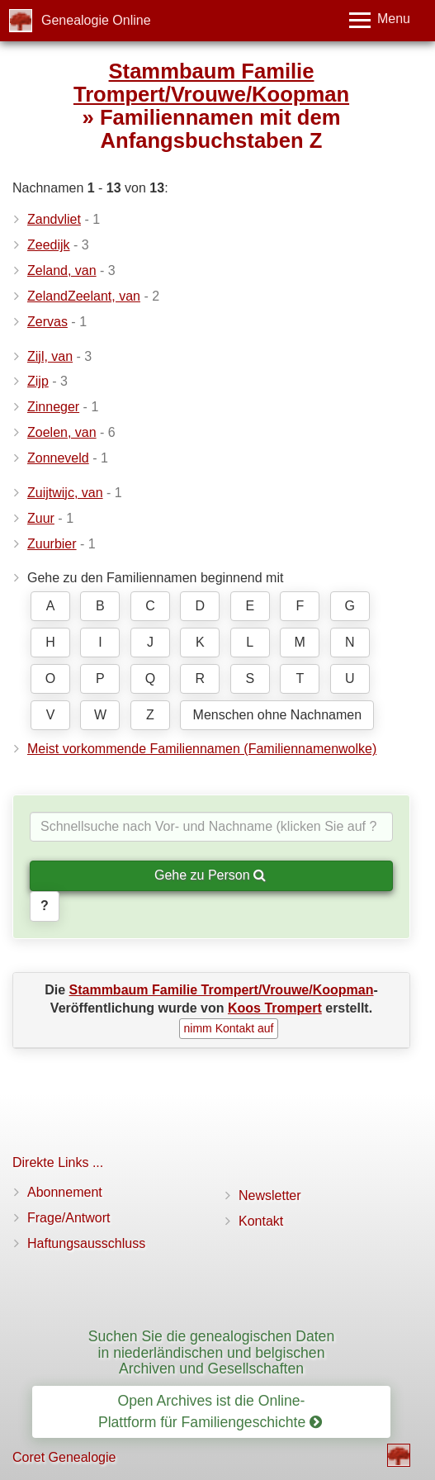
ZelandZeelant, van (83, 296)
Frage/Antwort (68, 1218)
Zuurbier (52, 544)
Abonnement (64, 1192)
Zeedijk (48, 245)
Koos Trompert (275, 1008)
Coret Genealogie (64, 1457)
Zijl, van (50, 356)
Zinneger (53, 407)
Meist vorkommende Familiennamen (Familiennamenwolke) (201, 749)
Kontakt (261, 1221)
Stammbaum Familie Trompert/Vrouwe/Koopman (211, 82)
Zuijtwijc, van (65, 493)
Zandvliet (54, 219)
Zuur (40, 518)
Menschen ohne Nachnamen (277, 715)
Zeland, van (62, 270)
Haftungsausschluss (86, 1243)
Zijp (38, 381)
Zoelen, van (62, 432)
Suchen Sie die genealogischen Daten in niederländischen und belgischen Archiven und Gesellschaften (211, 1352)
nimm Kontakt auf (229, 1028)
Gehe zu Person (210, 875)
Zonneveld (58, 458)
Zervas (47, 322)
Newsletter (270, 1195)
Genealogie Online (96, 20)
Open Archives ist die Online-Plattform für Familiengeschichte (210, 1411)
